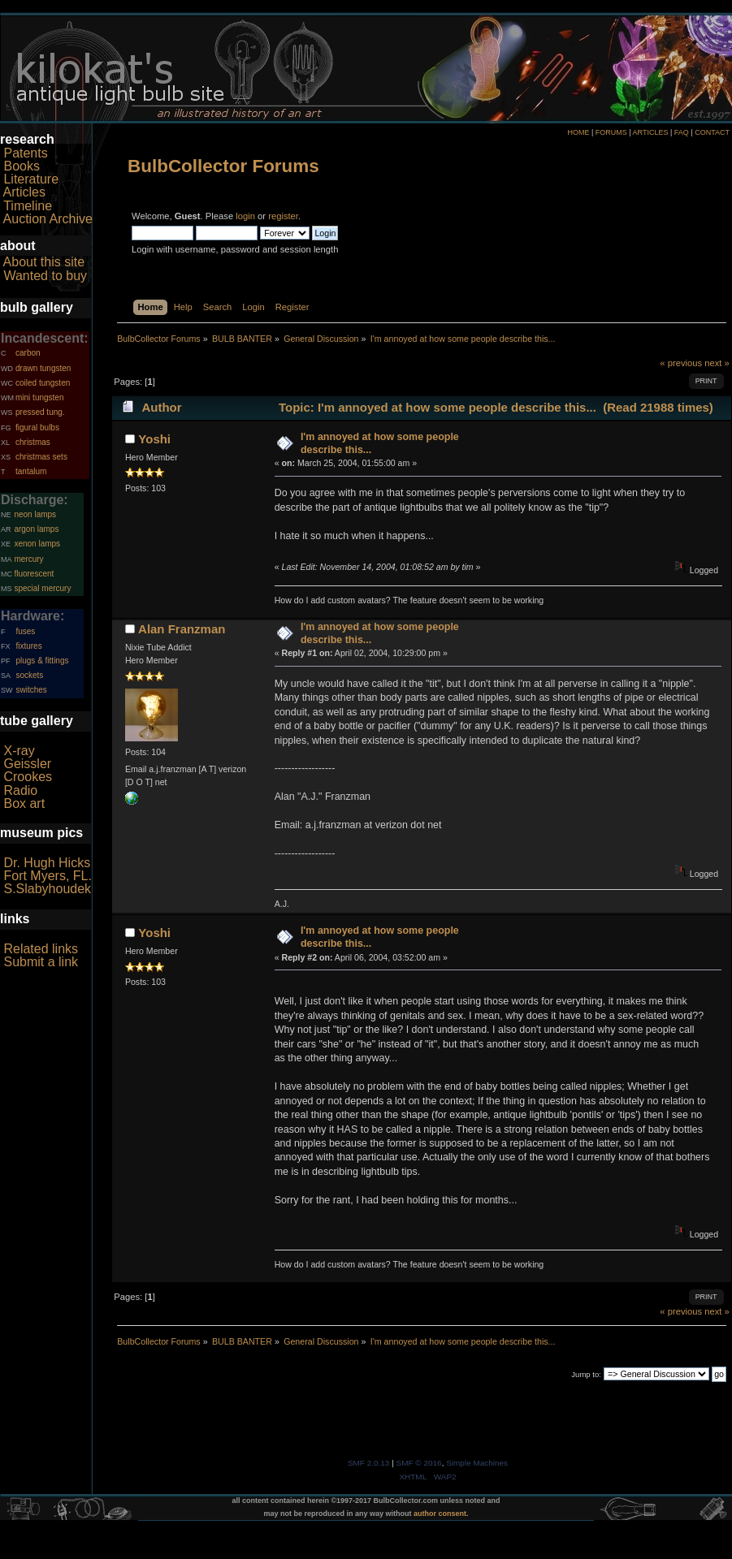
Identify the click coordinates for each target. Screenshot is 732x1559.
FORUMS (611, 132)
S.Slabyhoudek (47, 889)
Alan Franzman (181, 629)
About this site (44, 262)
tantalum (30, 471)
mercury (28, 559)
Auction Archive (48, 219)
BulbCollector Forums (223, 166)
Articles (24, 192)
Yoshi (154, 439)
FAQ (681, 132)
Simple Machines (477, 1462)
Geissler (27, 764)
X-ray (18, 751)
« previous (681, 363)
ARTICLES (651, 132)
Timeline (27, 206)
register (283, 216)
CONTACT (712, 132)
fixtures (28, 645)
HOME (578, 132)
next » (717, 363)
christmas (32, 442)
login (245, 216)
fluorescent (34, 573)
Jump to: (586, 1374)
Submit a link (40, 962)
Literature (30, 179)
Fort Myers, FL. (47, 876)
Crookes (27, 777)
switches (30, 689)
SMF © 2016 (419, 1462)
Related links (40, 949)
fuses (25, 631)
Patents (25, 153)
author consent (440, 1513)
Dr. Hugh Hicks (46, 863)
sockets (29, 675)
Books (21, 166)
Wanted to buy (45, 276)
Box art (24, 803)
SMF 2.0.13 (369, 1462)
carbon (28, 352)
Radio (20, 790)
